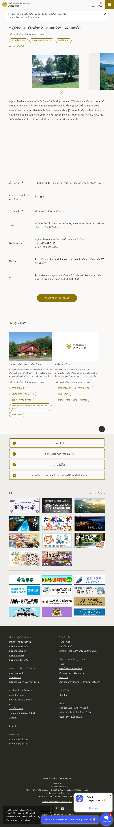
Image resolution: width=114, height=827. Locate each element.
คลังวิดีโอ (63, 677)
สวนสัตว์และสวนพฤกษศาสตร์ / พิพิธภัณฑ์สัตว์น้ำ (29, 407)
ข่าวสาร (63, 703)
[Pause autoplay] (61, 92)
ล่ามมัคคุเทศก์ (65, 646)
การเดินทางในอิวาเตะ (19, 743)
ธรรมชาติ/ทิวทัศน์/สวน (42, 40)
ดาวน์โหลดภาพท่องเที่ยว (70, 668)
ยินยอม (45, 814)
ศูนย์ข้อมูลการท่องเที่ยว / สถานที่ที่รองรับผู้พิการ (81, 681)
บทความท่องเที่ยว (17, 673)
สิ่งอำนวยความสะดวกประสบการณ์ (72, 399)
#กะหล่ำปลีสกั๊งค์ (16, 46)
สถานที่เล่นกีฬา (84, 387)
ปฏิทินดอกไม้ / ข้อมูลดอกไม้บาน (24, 681)
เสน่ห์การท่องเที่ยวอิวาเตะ (20, 641)
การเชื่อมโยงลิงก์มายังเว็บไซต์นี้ (73, 707)
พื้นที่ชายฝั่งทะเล (16, 655)
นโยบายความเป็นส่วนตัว (70, 716)
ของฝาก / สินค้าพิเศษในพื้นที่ (22, 713)
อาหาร (12, 704)
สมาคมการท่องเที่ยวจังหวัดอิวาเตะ (57, 801)
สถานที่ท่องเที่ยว (18, 40)
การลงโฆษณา (98, 493)
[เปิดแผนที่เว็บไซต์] (109, 4)
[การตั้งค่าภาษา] (100, 5)
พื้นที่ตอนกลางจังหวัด (18, 646)
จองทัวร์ (13, 717)
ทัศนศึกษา (64, 694)
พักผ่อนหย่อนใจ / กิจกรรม (21, 699)
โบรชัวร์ (63, 663)
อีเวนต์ (12, 726)
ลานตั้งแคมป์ (63, 40)
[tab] (55, 92)
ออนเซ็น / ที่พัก (16, 708)
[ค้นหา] (94, 5)
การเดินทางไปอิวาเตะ (19, 739)
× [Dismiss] (110, 795)
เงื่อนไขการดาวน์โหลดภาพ (71, 673)
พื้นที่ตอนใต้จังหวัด (17, 650)
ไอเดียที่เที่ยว (15, 677)
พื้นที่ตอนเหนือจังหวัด (18, 659)
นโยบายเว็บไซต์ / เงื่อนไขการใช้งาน (75, 712)
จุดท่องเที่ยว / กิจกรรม (20, 690)
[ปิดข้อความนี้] (104, 14)
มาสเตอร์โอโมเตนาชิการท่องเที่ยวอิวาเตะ (78, 650)
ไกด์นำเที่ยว (64, 641)
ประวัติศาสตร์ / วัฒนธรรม (23, 393)
